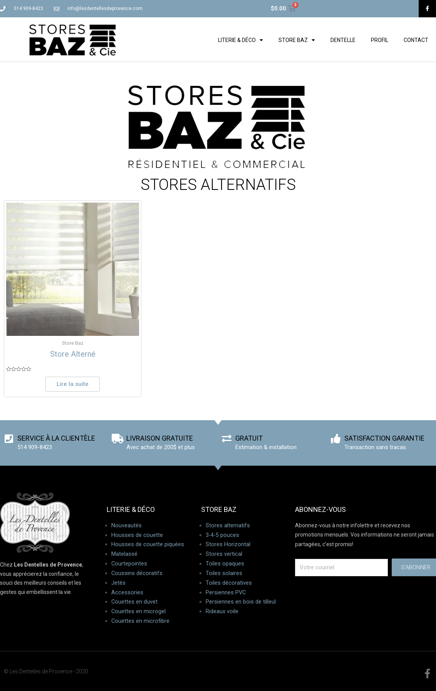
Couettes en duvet (134, 602)
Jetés (118, 583)
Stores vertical (224, 555)
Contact (416, 40)
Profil (379, 40)
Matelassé (124, 555)
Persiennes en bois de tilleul (241, 602)
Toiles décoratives (229, 583)
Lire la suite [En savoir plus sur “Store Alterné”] (73, 384)
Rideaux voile (222, 612)
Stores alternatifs (228, 526)
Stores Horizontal (228, 545)
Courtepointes (129, 564)
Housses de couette (137, 535)
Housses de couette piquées (147, 545)
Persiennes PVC (226, 593)
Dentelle (343, 40)
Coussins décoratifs (137, 573)
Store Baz (296, 40)
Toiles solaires (224, 573)
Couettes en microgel (138, 612)
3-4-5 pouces (223, 535)
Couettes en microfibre (140, 621)
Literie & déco (240, 40)
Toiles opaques (225, 564)
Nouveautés (126, 526)
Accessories (127, 593)
